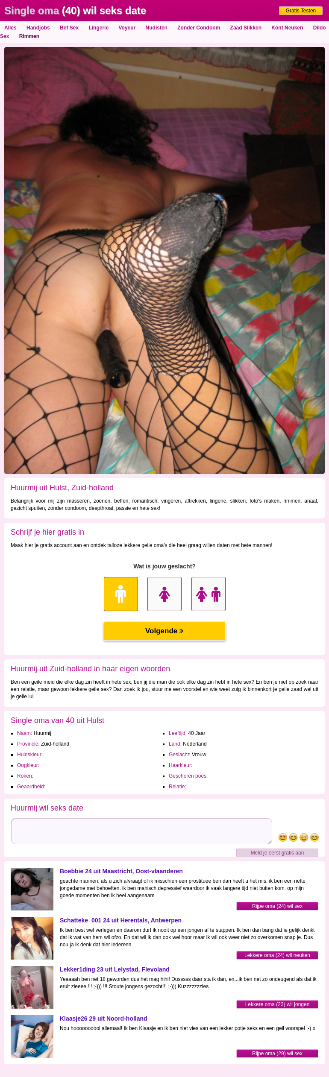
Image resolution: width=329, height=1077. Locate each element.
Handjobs (38, 28)
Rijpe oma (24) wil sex (277, 906)
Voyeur (126, 28)
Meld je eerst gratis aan (277, 853)
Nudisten (156, 28)
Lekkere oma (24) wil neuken (277, 955)
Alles (10, 28)
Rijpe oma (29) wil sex (277, 1054)
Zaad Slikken (245, 28)
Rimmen (29, 36)
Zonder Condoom (198, 28)
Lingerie (98, 28)
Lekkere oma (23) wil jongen (277, 1004)
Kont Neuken (287, 28)
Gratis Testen (301, 11)
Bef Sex (69, 28)
